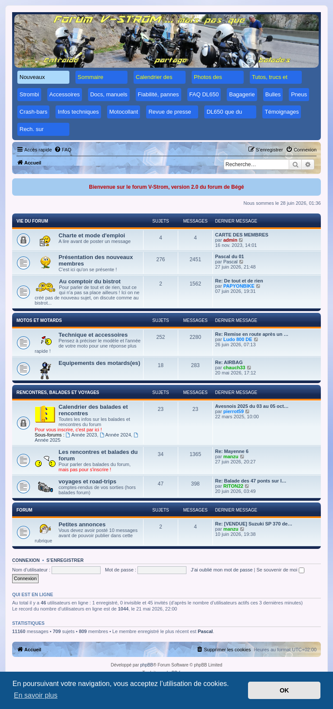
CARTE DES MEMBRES (241, 234)
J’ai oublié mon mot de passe (221, 569)
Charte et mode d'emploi (92, 235)
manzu (230, 456)
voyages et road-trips (87, 481)
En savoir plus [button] (36, 695)
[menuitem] (63, 149)
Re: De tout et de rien (239, 280)
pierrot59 (233, 411)
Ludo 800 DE (237, 339)
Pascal (230, 261)
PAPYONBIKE (239, 286)
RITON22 (233, 486)
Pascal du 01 (229, 256)
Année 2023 (81, 434)
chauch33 (234, 367)
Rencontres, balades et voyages (57, 392)
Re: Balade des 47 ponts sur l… (250, 480)
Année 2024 (115, 434)
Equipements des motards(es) (99, 363)
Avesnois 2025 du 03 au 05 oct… (252, 406)
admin (230, 240)
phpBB (146, 665)
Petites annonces (82, 524)
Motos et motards (39, 320)
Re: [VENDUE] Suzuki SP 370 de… (253, 523)
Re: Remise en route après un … (251, 334)
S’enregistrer (65, 560)
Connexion (26, 560)
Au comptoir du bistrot (90, 281)
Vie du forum (32, 221)
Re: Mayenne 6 (231, 451)
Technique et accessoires (93, 335)
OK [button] (284, 690)
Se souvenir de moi (280, 569)
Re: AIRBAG (229, 362)
